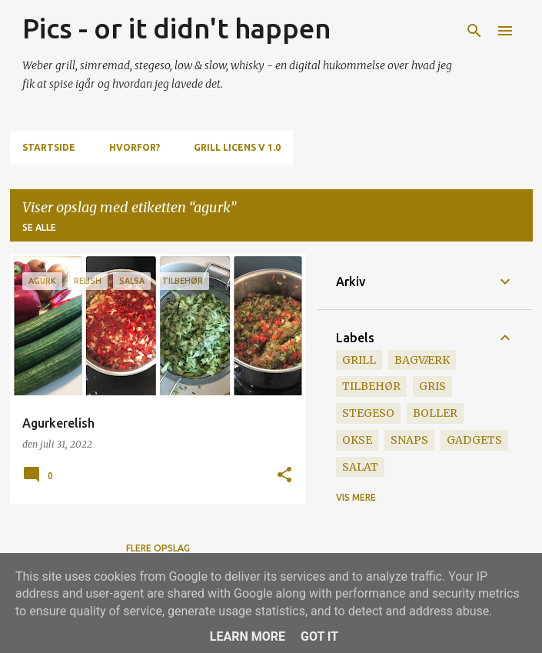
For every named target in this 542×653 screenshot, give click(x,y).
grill (359, 360)
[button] (284, 475)
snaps (409, 440)
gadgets (474, 440)
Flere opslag (158, 548)
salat (360, 467)
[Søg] (474, 30)
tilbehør (371, 386)
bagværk (422, 360)
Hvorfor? (134, 147)
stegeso (368, 413)
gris (432, 386)
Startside (48, 147)
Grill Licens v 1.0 (237, 147)
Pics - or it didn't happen (176, 28)
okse (357, 440)
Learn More (247, 636)
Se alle (39, 227)
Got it (319, 636)
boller (435, 413)
